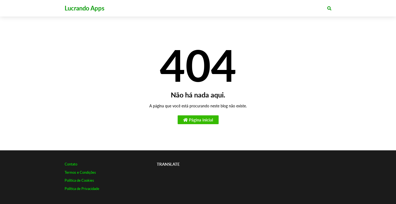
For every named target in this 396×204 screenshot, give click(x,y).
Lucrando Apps (85, 8)
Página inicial (198, 119)
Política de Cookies (79, 180)
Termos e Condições (80, 172)
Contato (71, 164)
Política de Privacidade (82, 188)
